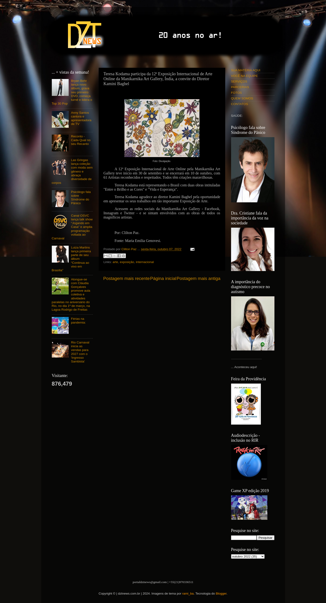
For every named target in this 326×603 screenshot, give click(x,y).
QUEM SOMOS (242, 98)
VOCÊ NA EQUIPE (244, 76)
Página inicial (163, 278)
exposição (127, 262)
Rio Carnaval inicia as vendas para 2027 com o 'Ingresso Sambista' (80, 352)
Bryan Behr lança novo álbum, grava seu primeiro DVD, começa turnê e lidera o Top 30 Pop (72, 92)
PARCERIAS (240, 87)
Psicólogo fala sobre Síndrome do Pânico (81, 197)
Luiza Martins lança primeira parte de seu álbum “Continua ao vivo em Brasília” (71, 259)
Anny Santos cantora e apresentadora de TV (81, 118)
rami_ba (188, 593)
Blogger (221, 593)
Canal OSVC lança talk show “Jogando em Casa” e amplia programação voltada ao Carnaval (72, 227)
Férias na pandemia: (78, 320)
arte (115, 262)
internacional (145, 262)
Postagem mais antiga (199, 278)
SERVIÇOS (239, 81)
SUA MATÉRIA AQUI (245, 70)
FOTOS (236, 92)
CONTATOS (239, 104)
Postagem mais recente (126, 278)
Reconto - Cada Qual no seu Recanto (80, 140)
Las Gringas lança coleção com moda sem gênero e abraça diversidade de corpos (72, 171)
